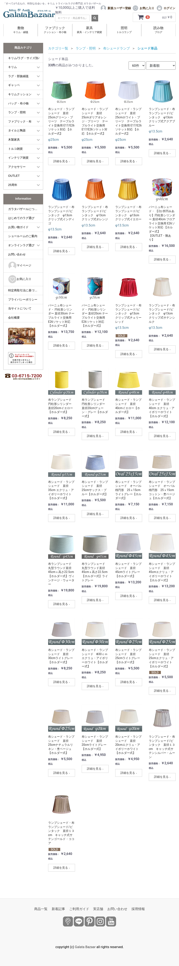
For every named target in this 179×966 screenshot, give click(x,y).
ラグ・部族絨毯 (18, 76)
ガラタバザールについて (24, 209)
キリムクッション (19, 94)
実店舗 (98, 909)
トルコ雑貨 (15, 148)
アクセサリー (17, 166)
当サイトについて (19, 308)
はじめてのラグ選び (21, 218)
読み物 (158, 30)
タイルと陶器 (17, 130)
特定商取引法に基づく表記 (25, 290)
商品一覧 (41, 909)
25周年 (12, 185)
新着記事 (58, 909)
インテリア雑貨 (18, 157)
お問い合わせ (17, 254)
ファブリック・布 (19, 121)
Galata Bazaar (85, 947)
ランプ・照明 (17, 112)
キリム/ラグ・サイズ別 (23, 58)
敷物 (20, 30)
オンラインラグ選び (21, 245)
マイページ (19, 265)
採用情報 (138, 909)
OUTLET (14, 175)
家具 (89, 30)
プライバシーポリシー (22, 299)
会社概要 (14, 317)
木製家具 (14, 139)
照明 (123, 30)
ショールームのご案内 (22, 236)
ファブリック (55, 30)
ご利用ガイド (79, 909)
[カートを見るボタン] (143, 17)
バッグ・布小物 (18, 103)
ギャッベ (14, 85)
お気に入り (19, 279)
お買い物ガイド (18, 227)
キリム (12, 67)
